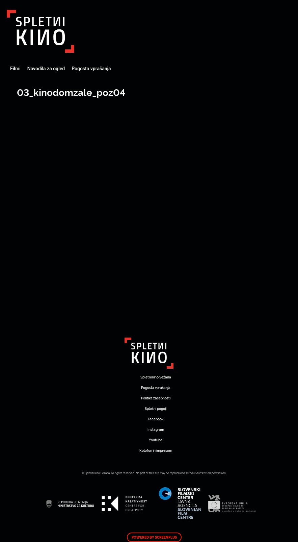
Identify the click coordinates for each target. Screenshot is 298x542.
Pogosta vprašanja (91, 68)
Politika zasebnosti (155, 398)
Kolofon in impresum (155, 450)
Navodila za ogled (46, 68)
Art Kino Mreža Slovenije (40, 31)
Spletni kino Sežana (155, 377)
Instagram (155, 429)
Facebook (155, 419)
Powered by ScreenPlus (154, 537)
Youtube (155, 440)
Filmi (15, 68)
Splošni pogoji (155, 408)
